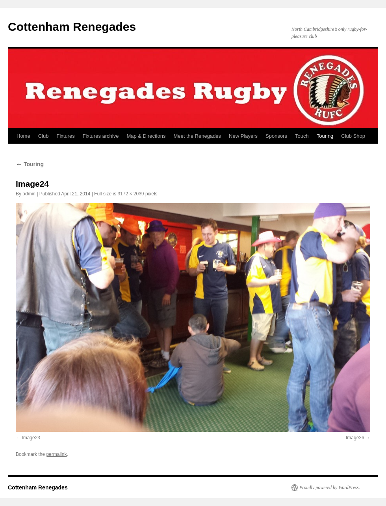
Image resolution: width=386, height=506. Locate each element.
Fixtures (65, 136)
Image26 (355, 437)
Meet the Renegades (197, 136)
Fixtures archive (101, 136)
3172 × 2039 (130, 194)
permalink (56, 454)
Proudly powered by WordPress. (329, 487)
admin (28, 194)
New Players (243, 136)
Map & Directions (145, 136)
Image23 (31, 437)
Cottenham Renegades (72, 26)
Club (43, 136)
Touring (325, 136)
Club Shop (353, 136)
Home (23, 136)
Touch (302, 136)
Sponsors (276, 136)
